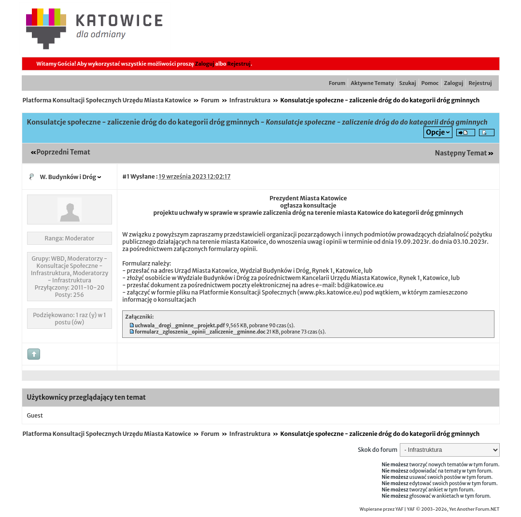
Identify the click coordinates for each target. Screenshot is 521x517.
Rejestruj (239, 63)
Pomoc (430, 83)
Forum (337, 83)
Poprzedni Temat (63, 152)
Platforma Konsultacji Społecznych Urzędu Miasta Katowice (107, 100)
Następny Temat (461, 153)
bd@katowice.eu (360, 285)
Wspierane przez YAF (382, 509)
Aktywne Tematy (372, 83)
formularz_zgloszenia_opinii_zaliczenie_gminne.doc (200, 332)
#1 (125, 176)
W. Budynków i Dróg (68, 177)
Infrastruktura (249, 100)
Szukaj (407, 83)
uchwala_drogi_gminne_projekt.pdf (180, 325)
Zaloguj (204, 63)
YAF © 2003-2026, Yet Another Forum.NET (453, 509)
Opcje (435, 132)
